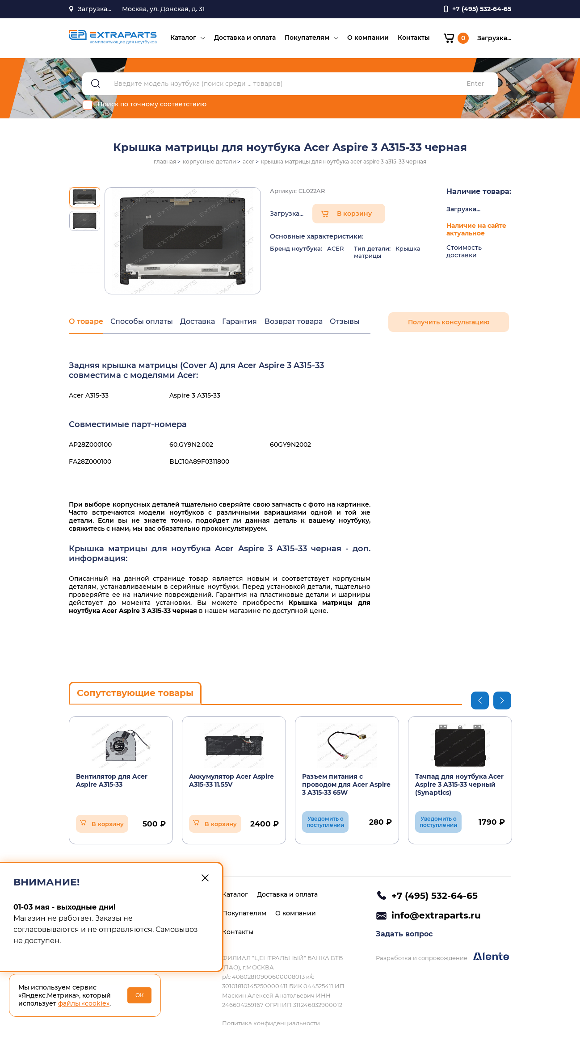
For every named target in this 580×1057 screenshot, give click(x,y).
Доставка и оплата (244, 38)
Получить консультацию (448, 323)
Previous (480, 701)
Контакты (413, 38)
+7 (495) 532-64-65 (434, 895)
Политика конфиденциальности (271, 1023)
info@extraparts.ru (436, 915)
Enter (475, 85)
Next (502, 701)
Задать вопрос (404, 935)
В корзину (354, 215)
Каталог (183, 38)
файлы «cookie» (83, 1003)
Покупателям (306, 38)
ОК (139, 995)
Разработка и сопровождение (442, 957)
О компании (367, 38)
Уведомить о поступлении (325, 822)
